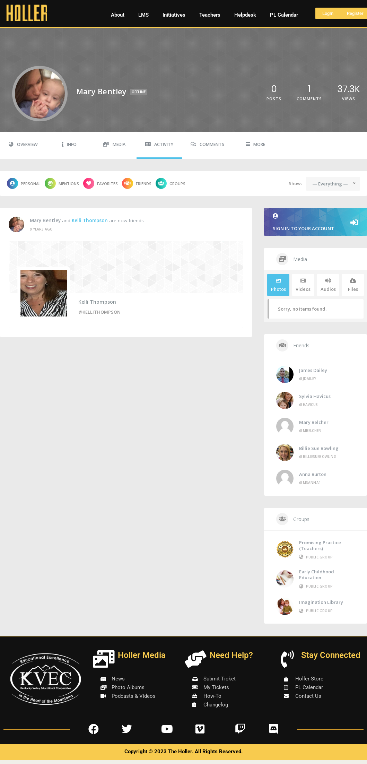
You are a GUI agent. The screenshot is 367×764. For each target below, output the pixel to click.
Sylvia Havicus (315, 396)
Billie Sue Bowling (319, 448)
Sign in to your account (315, 222)
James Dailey (313, 370)
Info (69, 144)
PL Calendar (284, 15)
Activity (159, 144)
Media (114, 144)
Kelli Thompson (90, 220)
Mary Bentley (45, 220)
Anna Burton (312, 474)
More (255, 144)
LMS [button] (143, 15)
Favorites (100, 183)
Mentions (62, 183)
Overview (23, 144)
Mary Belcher (314, 422)
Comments (207, 144)
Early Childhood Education (316, 574)
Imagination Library (321, 602)
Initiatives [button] (174, 15)
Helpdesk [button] (245, 15)
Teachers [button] (209, 15)
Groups (170, 183)
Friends (136, 183)
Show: (295, 183)
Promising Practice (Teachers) (320, 545)
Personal (24, 183)
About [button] (117, 15)
